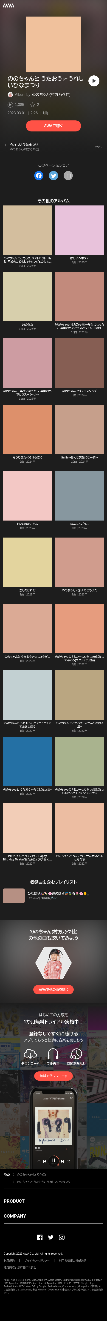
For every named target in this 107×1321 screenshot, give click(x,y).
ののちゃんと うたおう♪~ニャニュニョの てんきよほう (27, 725)
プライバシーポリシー (37, 1260)
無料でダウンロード (53, 1076)
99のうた (27, 324)
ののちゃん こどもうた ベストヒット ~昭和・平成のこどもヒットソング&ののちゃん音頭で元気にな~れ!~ (27, 262)
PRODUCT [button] (14, 1201)
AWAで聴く (53, 126)
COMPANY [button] (15, 1216)
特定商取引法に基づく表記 (20, 1267)
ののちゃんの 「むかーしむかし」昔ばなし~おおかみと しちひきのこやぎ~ (79, 791)
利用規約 (9, 1260)
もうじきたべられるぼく (27, 457)
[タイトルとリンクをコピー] (68, 175)
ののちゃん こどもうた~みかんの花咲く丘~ (80, 725)
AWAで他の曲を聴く (53, 989)
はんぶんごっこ (79, 524)
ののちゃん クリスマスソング (79, 391)
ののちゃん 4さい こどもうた (79, 590)
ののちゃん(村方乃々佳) (51, 95)
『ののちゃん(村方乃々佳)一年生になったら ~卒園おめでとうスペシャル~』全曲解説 (79, 328)
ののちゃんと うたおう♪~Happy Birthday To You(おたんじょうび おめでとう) (27, 859)
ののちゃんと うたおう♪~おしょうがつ (28, 656)
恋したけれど (27, 590)
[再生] (93, 80)
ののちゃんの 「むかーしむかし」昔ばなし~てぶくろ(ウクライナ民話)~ (79, 658)
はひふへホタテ (79, 258)
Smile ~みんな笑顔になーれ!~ (79, 457)
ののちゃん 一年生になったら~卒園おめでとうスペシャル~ (27, 393)
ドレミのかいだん (27, 524)
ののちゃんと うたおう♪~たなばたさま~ (27, 789)
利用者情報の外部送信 (73, 1260)
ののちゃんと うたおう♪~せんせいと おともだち (79, 857)
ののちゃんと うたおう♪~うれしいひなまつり (43, 1182)
